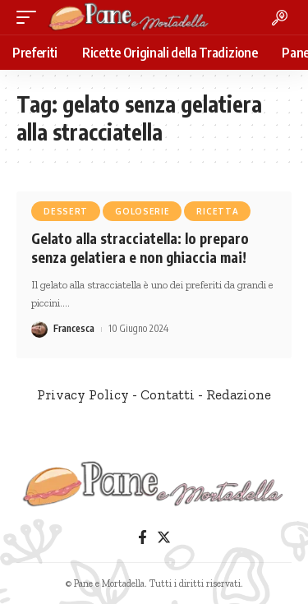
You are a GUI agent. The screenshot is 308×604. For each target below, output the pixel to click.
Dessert (66, 211)
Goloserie (142, 211)
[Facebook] (142, 538)
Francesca (73, 328)
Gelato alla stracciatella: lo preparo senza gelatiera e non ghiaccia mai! (140, 248)
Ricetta (217, 211)
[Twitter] (164, 538)
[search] (280, 17)
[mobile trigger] (30, 17)
